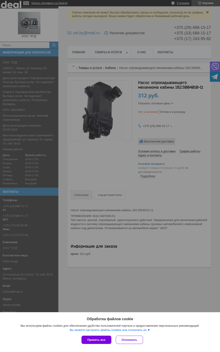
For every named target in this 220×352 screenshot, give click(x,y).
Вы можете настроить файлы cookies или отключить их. (108, 330)
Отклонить (129, 339)
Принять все (96, 339)
